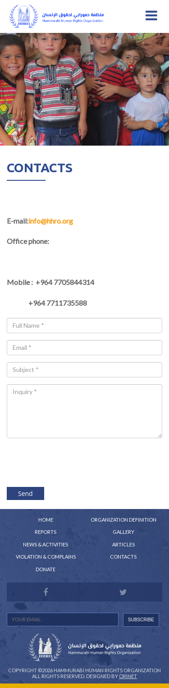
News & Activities (45, 544)
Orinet (128, 676)
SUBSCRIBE (141, 619)
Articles (123, 544)
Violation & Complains (46, 557)
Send (25, 493)
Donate (45, 569)
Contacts (123, 557)
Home (45, 520)
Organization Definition (123, 520)
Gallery (123, 532)
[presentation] (84, 462)
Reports (45, 532)
